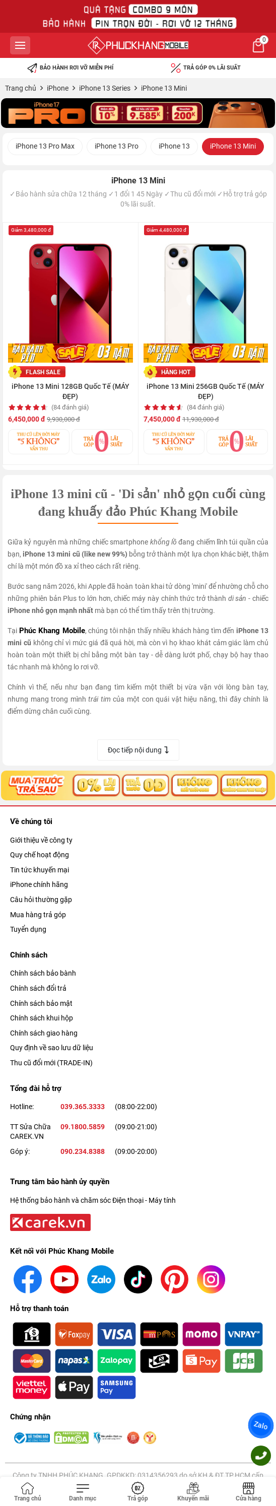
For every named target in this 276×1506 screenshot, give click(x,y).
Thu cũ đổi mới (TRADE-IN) (51, 1063)
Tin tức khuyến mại (39, 870)
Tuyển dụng (28, 929)
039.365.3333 (82, 1107)
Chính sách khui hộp (41, 1018)
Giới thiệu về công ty (41, 840)
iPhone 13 (174, 146)
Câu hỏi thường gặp (41, 900)
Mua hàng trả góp (38, 915)
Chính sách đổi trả (38, 988)
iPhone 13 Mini (233, 146)
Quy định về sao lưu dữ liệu (51, 1048)
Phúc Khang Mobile (52, 630)
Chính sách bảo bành (43, 973)
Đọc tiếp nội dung (138, 750)
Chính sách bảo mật (41, 1003)
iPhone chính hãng (39, 884)
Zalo (261, 1425)
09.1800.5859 (82, 1127)
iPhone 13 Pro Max (45, 146)
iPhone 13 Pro (117, 146)
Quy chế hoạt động (39, 855)
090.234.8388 (82, 1151)
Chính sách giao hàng (44, 1033)
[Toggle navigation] (83, 1492)
